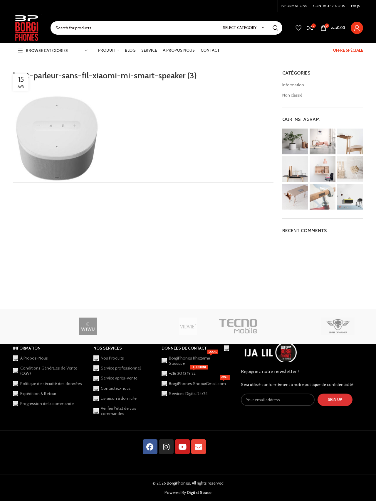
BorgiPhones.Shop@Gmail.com (190, 382)
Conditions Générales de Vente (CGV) (45, 370)
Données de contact (184, 348)
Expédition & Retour (34, 393)
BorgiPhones (178, 483)
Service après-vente (115, 378)
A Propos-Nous (30, 358)
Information (293, 84)
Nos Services (107, 348)
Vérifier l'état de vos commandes (114, 411)
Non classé (292, 95)
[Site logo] (27, 27)
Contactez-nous (112, 388)
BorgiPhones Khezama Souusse (190, 359)
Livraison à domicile (115, 398)
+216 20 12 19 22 (185, 372)
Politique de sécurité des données (47, 383)
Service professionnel (117, 368)
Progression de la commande (43, 403)
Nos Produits (108, 358)
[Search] (166, 28)
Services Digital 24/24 (185, 393)
